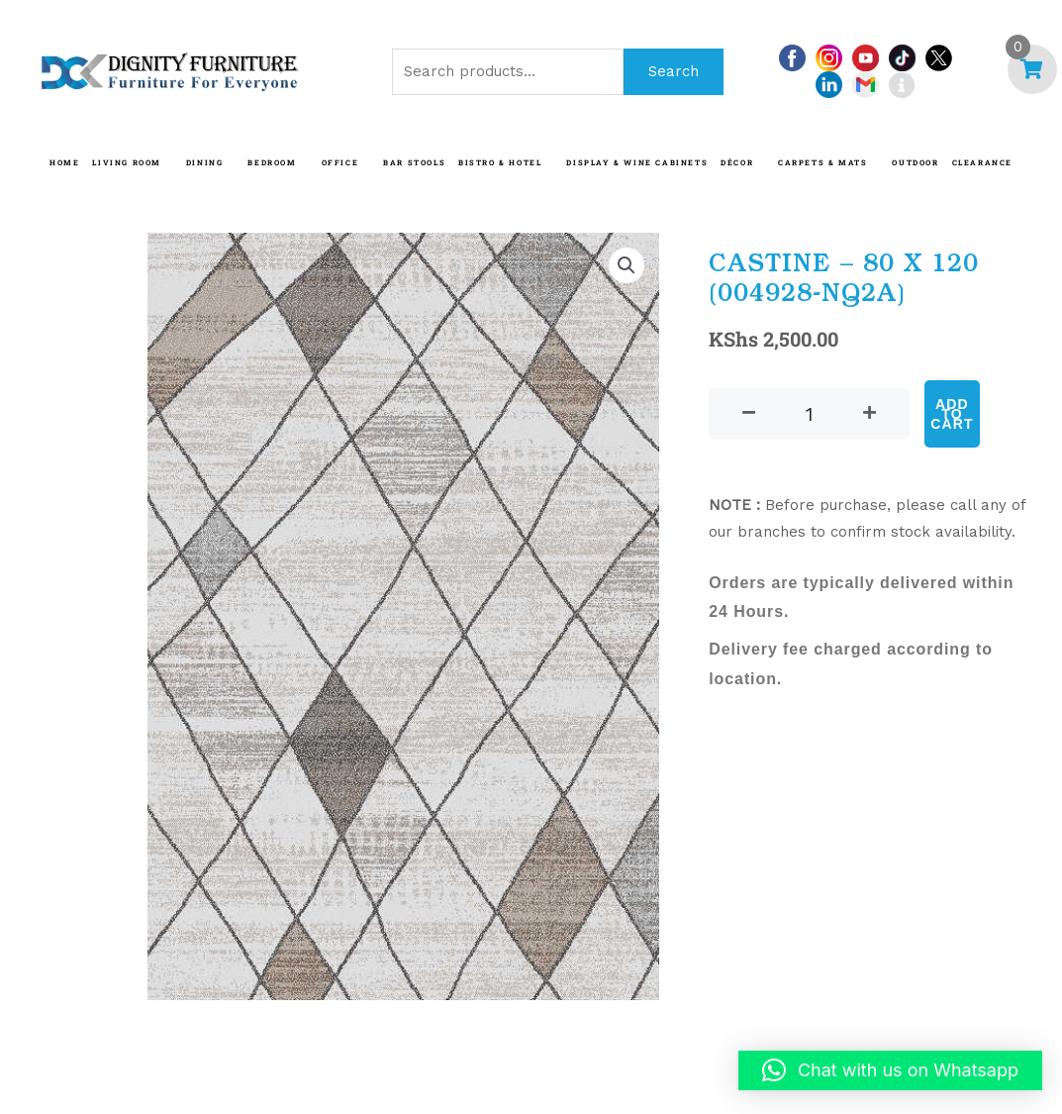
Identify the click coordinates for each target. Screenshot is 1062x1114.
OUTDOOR (915, 162)
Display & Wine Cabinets (637, 162)
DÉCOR (737, 162)
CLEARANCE (982, 162)
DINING (205, 162)
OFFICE (340, 162)
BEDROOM (271, 162)
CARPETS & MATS (822, 162)
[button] (626, 265)
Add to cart (952, 414)
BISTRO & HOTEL (499, 162)
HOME (64, 162)
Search (673, 71)
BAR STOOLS (414, 162)
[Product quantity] (809, 413)
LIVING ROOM (126, 162)
